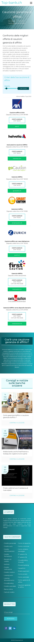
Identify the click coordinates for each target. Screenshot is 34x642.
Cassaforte (21, 568)
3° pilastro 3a (22, 554)
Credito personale (10, 543)
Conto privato (22, 574)
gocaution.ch (17, 191)
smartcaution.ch (17, 223)
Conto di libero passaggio (23, 550)
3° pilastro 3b (22, 557)
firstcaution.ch (17, 289)
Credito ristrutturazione (9, 550)
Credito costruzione (8, 568)
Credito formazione (8, 555)
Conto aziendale (23, 577)
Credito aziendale (10, 586)
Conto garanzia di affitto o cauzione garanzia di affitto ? (16, 416)
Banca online (8, 589)
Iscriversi (10, 619)
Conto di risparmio (24, 543)
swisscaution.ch (17, 323)
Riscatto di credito (7, 560)
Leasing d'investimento (9, 579)
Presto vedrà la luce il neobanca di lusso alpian (15, 489)
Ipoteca (6, 564)
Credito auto (8, 546)
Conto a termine (23, 546)
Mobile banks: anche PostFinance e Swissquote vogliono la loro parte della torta (15, 453)
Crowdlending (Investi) (22, 561)
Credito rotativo (9, 572)
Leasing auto (8, 575)
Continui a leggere (17, 422)
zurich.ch (17, 255)
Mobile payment (23, 571)
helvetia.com (17, 158)
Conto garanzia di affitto (24, 581)
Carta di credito (9, 592)
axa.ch (17, 126)
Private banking (23, 565)
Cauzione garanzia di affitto (24, 586)
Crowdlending (8, 583)
